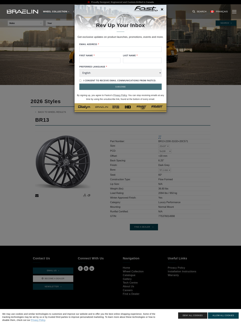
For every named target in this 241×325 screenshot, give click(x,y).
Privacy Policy (120, 95)
